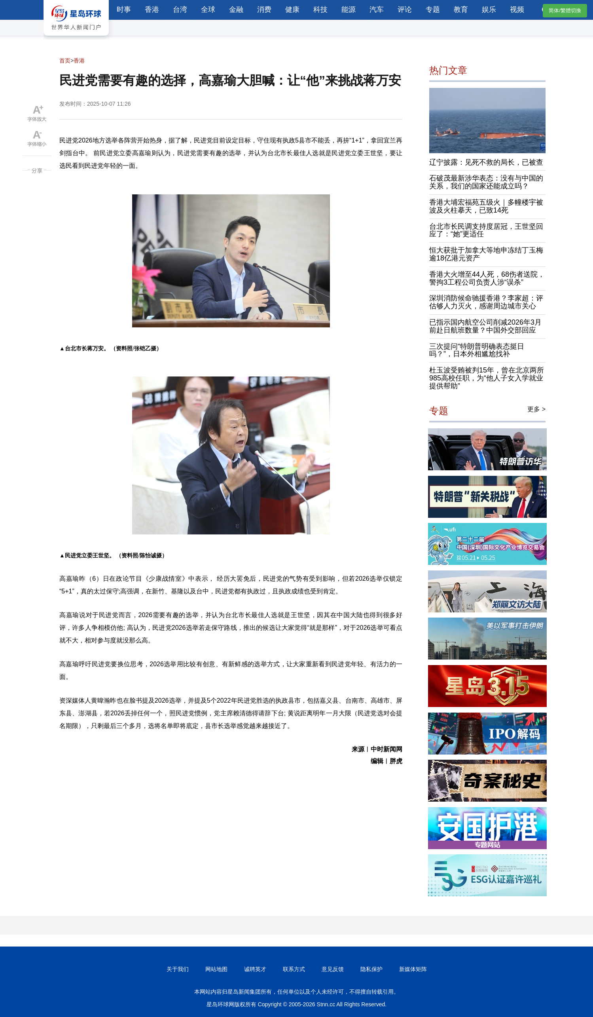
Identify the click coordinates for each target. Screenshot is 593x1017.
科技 (320, 9)
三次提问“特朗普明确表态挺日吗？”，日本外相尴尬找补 (476, 350)
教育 (461, 9)
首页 (64, 60)
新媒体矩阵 (413, 969)
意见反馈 (333, 969)
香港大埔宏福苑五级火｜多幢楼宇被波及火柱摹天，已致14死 (486, 206)
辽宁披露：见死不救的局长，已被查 (486, 162)
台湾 (180, 9)
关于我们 (178, 969)
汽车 (376, 9)
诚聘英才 (255, 969)
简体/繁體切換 (565, 10)
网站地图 (216, 969)
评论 (405, 9)
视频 (517, 9)
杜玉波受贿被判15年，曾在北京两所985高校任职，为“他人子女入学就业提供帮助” (486, 378)
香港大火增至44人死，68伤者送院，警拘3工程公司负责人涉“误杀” (487, 278)
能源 (348, 9)
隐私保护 (371, 969)
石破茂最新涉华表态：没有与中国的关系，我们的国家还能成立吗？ (486, 182)
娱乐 (489, 9)
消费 (264, 9)
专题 (433, 9)
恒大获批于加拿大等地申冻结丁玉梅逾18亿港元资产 (486, 254)
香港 (152, 9)
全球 (208, 9)
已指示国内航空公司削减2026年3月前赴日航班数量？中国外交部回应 (485, 326)
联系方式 (294, 969)
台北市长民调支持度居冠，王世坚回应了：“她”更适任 (486, 230)
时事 (124, 9)
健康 (292, 9)
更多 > (536, 409)
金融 (236, 9)
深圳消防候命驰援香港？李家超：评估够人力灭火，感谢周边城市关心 (486, 302)
